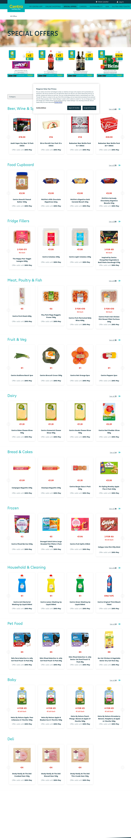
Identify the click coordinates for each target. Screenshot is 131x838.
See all (112, 109)
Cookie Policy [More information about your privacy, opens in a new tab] (58, 102)
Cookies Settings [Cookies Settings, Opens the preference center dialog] (41, 107)
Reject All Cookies (74, 108)
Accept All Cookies (89, 108)
